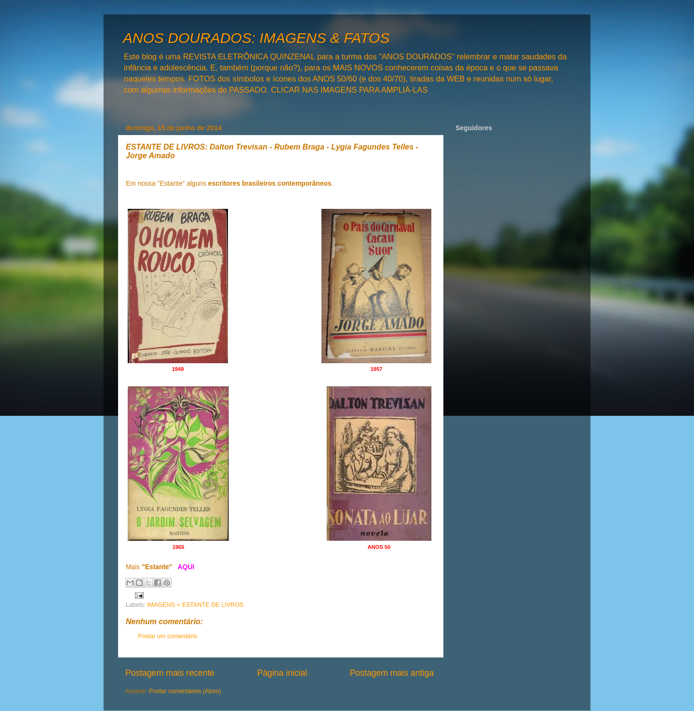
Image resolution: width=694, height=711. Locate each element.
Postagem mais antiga (392, 673)
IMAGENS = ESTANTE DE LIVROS (195, 605)
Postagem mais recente (169, 673)
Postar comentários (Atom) (185, 691)
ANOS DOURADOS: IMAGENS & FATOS (256, 38)
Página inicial (282, 673)
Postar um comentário (167, 636)
